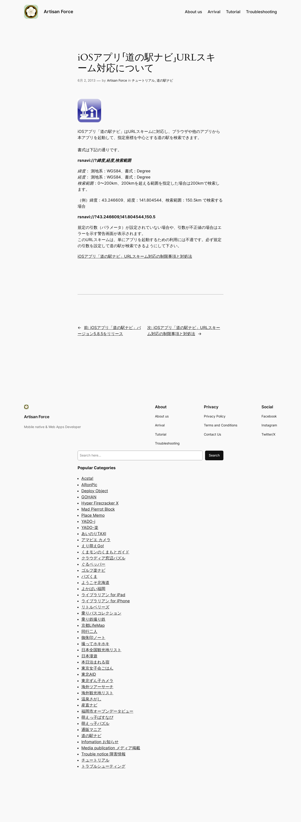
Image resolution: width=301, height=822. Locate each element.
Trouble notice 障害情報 (103, 754)
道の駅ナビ (165, 80)
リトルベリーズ (95, 607)
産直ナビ (89, 705)
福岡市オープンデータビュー (107, 711)
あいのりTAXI (93, 533)
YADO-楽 (89, 527)
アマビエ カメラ (96, 539)
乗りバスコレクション (101, 613)
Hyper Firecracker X (100, 503)
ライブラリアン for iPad (103, 594)
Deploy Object (94, 490)
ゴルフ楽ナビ (93, 570)
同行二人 (89, 631)
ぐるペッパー (93, 564)
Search (214, 455)
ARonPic (89, 484)
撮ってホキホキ (95, 643)
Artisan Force (58, 11)
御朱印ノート (93, 637)
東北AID (88, 674)
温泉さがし (91, 699)
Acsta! (87, 478)
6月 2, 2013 (86, 80)
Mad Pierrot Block (98, 509)
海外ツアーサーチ (97, 686)
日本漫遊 (89, 656)
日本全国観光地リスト (101, 649)
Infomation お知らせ (100, 741)
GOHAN (88, 497)
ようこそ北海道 (95, 582)
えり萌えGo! (92, 546)
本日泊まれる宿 (95, 662)
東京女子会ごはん (97, 668)
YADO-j (88, 521)
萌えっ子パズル (95, 723)
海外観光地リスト (97, 693)
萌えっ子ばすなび (97, 717)
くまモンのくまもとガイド (105, 552)
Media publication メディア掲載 (110, 748)
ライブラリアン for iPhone (105, 601)
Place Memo (93, 515)
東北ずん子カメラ (97, 680)
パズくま (89, 576)
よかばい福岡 (93, 588)
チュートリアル (143, 80)
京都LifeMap (93, 625)
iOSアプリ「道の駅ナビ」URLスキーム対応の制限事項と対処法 (135, 256)
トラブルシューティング (103, 766)
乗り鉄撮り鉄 (93, 619)
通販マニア (91, 729)
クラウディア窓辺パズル (103, 558)
